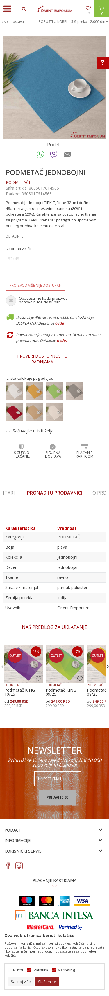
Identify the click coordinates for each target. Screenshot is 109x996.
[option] (54, 21)
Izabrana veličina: (20, 248)
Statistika (40, 970)
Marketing (66, 970)
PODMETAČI (18, 182)
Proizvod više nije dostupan (36, 285)
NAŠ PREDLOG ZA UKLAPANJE (54, 627)
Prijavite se (58, 797)
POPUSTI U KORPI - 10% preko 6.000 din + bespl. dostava (54, 21)
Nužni (18, 970)
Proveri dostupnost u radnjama (42, 358)
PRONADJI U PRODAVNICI (54, 493)
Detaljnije (14, 236)
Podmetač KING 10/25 (19, 692)
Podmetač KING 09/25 (61, 692)
